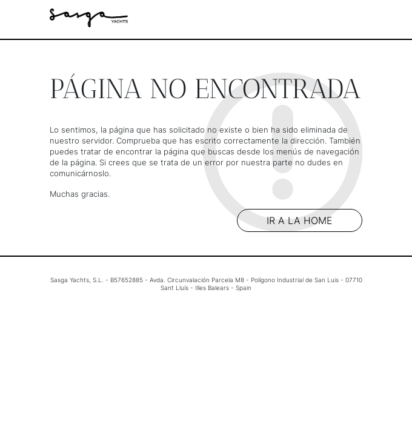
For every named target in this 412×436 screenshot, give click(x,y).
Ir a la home (300, 220)
